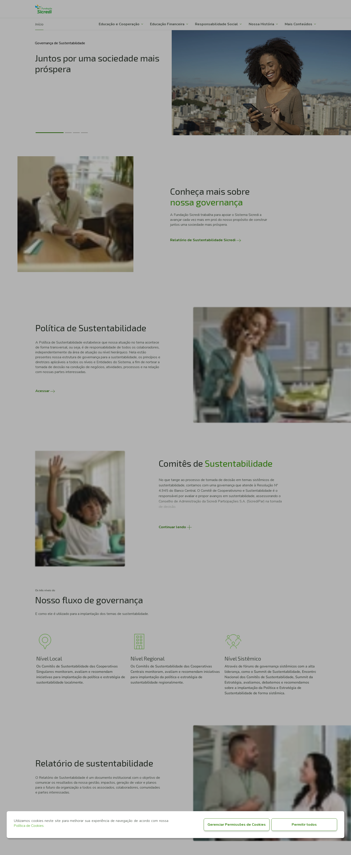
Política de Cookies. (29, 825)
